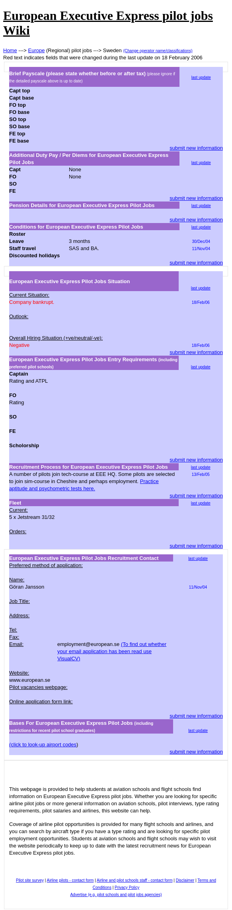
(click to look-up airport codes (42, 745)
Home (10, 50)
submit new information (196, 148)
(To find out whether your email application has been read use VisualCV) (111, 651)
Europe (36, 50)
